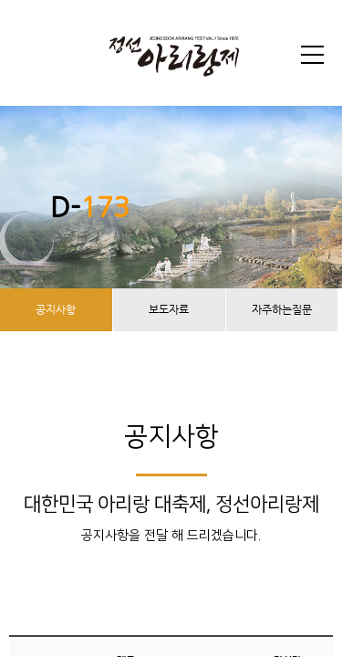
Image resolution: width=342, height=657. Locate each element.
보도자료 (169, 309)
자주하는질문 (282, 309)
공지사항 (56, 309)
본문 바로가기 (0, 0)
